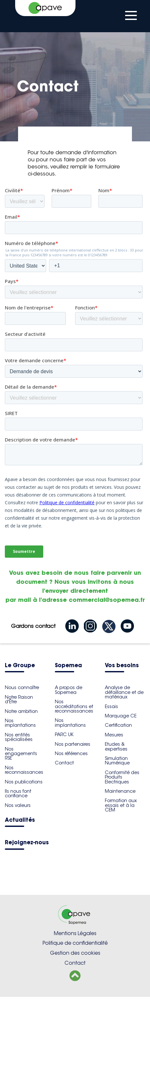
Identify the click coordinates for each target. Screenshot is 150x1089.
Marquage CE (120, 808)
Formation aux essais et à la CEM (121, 897)
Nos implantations (20, 815)
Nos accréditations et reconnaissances (74, 798)
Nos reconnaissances (24, 862)
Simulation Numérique (117, 853)
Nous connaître (22, 779)
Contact (64, 855)
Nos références (71, 845)
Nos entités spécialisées (19, 829)
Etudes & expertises (116, 838)
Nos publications (24, 874)
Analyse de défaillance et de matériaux (124, 784)
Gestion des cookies (75, 1045)
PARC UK (64, 826)
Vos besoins (122, 758)
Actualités (20, 912)
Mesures (114, 827)
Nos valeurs (18, 897)
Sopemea (68, 758)
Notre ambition (21, 803)
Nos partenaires (72, 836)
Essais (111, 798)
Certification (118, 817)
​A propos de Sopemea (68, 782)
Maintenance (120, 883)
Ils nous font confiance (18, 885)
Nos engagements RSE (21, 845)
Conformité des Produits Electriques (122, 869)
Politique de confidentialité (75, 1035)
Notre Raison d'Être (19, 791)
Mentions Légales (75, 1025)
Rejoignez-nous (27, 935)
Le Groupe (20, 758)
